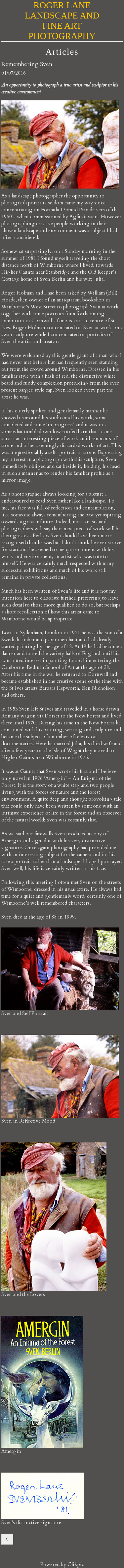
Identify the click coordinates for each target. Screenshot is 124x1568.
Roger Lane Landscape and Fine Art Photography (62, 20)
